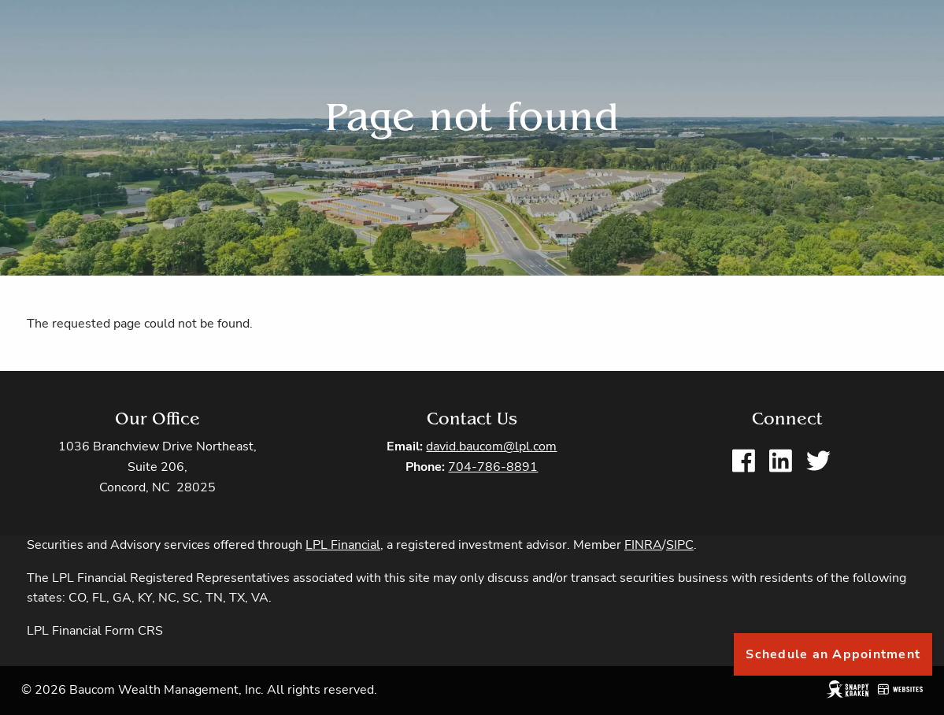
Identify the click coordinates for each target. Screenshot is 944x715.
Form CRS (134, 631)
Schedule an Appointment (833, 654)
